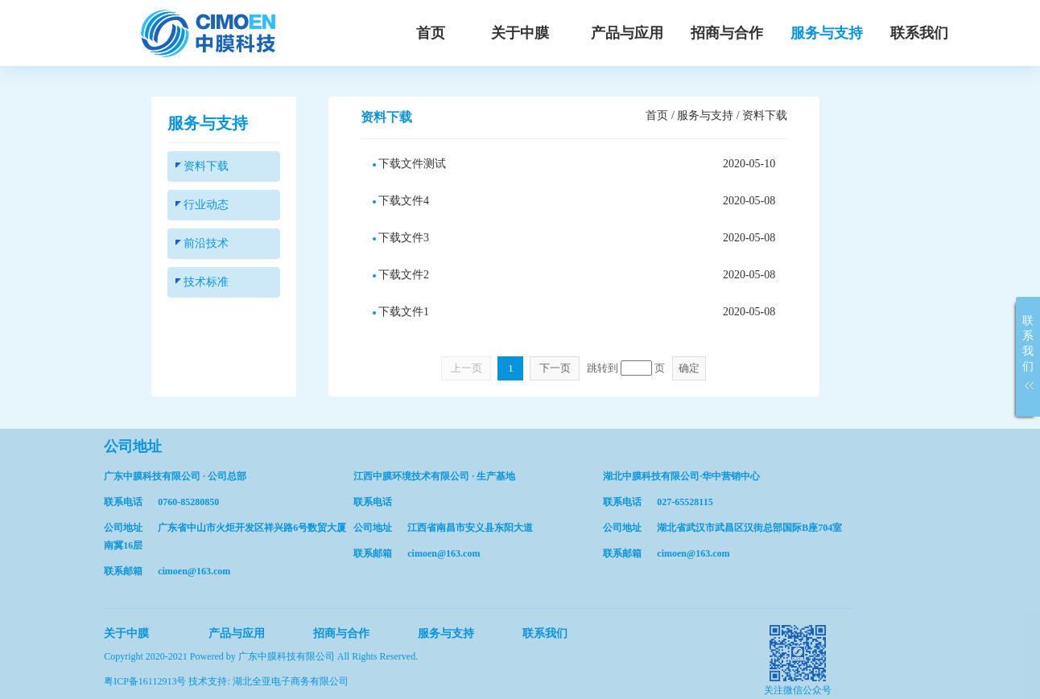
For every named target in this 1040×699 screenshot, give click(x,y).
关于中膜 (520, 33)
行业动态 (202, 205)
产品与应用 (627, 33)
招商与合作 (727, 33)
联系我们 (919, 33)
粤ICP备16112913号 (146, 681)
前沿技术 (202, 243)
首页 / (661, 115)
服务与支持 (826, 33)
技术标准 (202, 282)
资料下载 (202, 166)
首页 (430, 33)
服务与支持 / (709, 115)
